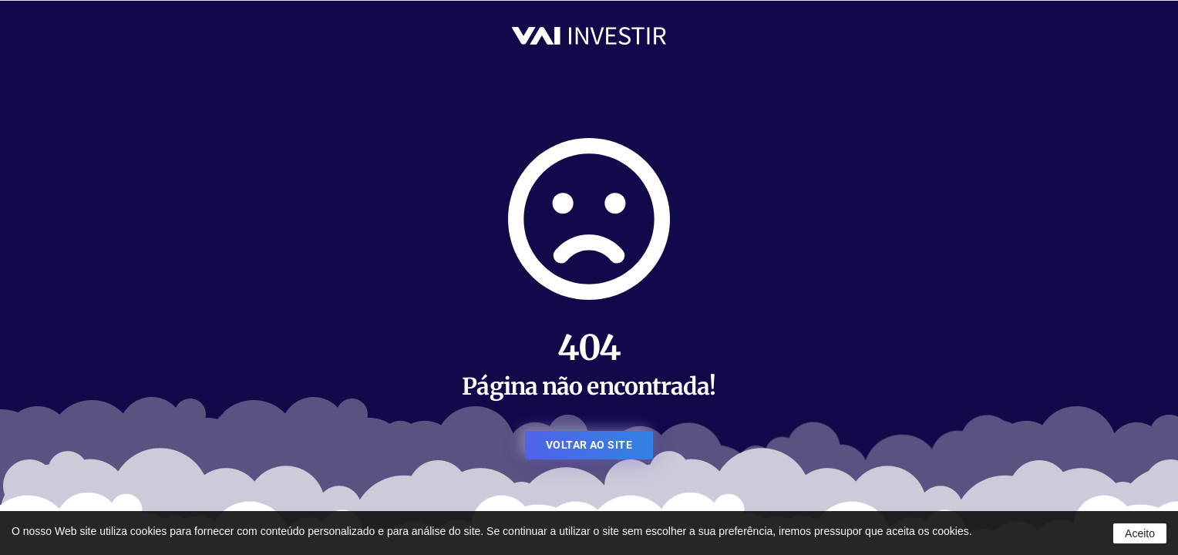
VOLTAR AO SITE (589, 445)
